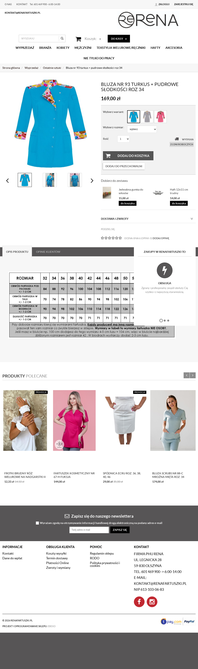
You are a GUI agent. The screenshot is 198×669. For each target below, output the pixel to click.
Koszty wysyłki (56, 553)
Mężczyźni (83, 47)
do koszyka (127, 203)
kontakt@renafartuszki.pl (22, 12)
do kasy (119, 38)
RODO (94, 558)
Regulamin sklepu (102, 553)
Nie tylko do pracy (99, 58)
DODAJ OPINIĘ (161, 238)
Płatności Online (57, 563)
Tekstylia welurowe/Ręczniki (121, 47)
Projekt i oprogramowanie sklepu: (29, 626)
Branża (45, 47)
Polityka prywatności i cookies (105, 564)
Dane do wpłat (12, 558)
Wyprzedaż (25, 47)
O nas (8, 4)
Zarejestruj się (183, 4)
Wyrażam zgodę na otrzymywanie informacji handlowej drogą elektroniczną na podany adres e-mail (101, 523)
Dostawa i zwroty (147, 219)
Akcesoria (173, 47)
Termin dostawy (57, 558)
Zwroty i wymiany (58, 567)
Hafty (155, 47)
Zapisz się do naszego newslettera (99, 515)
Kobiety (63, 47)
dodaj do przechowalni (124, 166)
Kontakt (21, 4)
